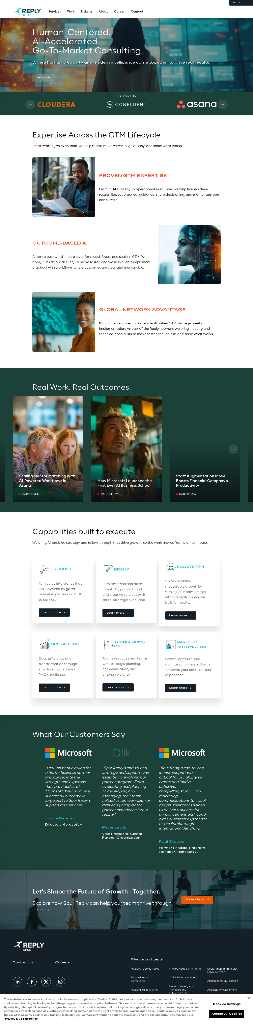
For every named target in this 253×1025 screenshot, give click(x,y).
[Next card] (223, 104)
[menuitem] (54, 12)
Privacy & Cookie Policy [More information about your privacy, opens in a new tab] (21, 1018)
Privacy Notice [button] (139, 979)
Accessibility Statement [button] (222, 990)
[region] (126, 1009)
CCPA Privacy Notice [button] (182, 977)
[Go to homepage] (27, 12)
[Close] (248, 998)
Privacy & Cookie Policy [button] (144, 969)
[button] (43, 78)
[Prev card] (30, 104)
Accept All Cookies (226, 1014)
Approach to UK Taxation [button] (222, 981)
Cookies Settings (226, 1004)
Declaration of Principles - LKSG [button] (223, 971)
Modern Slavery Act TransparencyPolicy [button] (181, 990)
